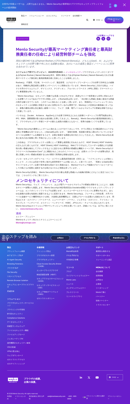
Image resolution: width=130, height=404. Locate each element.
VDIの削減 (11, 347)
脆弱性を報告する (103, 251)
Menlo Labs (71, 280)
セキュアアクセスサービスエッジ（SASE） (50, 279)
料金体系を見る (119, 238)
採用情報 (99, 275)
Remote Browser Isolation (17, 280)
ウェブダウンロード (15, 355)
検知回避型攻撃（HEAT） (47, 274)
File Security (12, 272)
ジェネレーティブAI (15, 339)
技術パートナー (102, 300)
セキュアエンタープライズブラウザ (20, 285)
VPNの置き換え (13, 351)
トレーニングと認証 (104, 259)
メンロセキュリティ (74, 72)
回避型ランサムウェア (16, 326)
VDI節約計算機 (72, 259)
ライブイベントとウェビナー (77, 275)
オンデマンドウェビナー (76, 288)
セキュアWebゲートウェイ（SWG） (47, 293)
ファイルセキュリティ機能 (17, 330)
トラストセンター (103, 305)
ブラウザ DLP (12, 268)
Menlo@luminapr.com (26, 222)
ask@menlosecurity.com (56, 396)
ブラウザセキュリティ (45, 259)
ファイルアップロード (16, 334)
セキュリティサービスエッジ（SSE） (48, 286)
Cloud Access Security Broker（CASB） (49, 265)
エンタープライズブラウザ (47, 270)
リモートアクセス (14, 276)
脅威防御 (10, 291)
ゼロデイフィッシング (16, 364)
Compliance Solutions (16, 318)
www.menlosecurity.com (31, 209)
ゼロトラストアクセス (16, 359)
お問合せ (60, 238)
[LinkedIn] (80, 377)
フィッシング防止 (44, 251)
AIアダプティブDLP (15, 255)
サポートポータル (103, 255)
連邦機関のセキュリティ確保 (18, 343)
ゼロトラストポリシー (45, 298)
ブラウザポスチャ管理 (45, 255)
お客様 (98, 284)
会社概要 (99, 271)
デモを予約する (89, 238)
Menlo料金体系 (72, 251)
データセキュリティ (15, 322)
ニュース (69, 284)
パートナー (100, 296)
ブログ (69, 271)
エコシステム (51, 16)
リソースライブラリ (74, 296)
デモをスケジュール (114, 20)
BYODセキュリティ (15, 314)
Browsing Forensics (15, 264)
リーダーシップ (102, 288)
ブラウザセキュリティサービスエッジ (20, 304)
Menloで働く (101, 292)
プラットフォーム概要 (16, 251)
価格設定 (24, 24)
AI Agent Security (14, 259)
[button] (23, 15)
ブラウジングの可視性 (16, 309)
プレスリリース (72, 292)
